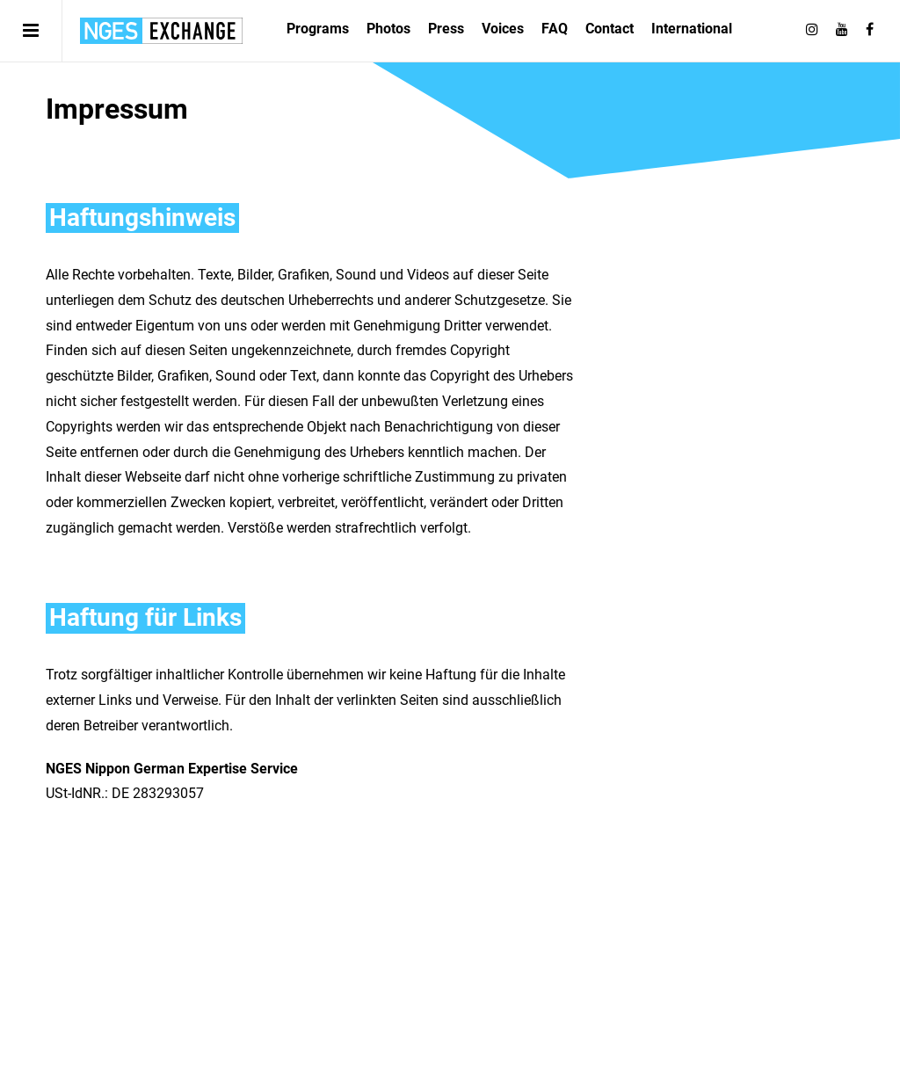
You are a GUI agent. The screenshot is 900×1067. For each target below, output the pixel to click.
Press (446, 28)
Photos (388, 28)
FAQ (554, 28)
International (691, 28)
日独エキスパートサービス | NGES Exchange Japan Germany (161, 31)
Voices (503, 28)
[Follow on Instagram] (812, 30)
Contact (609, 28)
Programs (318, 28)
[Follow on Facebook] (869, 30)
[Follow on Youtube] (842, 30)
